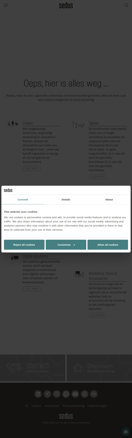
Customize (66, 244)
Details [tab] (66, 199)
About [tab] (109, 199)
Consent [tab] (23, 199)
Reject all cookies (24, 244)
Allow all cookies (107, 244)
